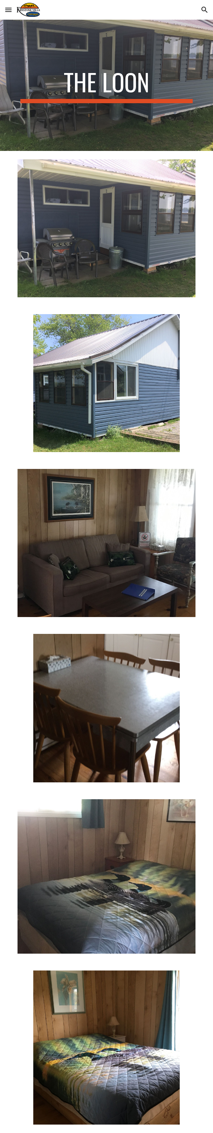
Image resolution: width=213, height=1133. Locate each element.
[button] (8, 9)
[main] (106, 85)
